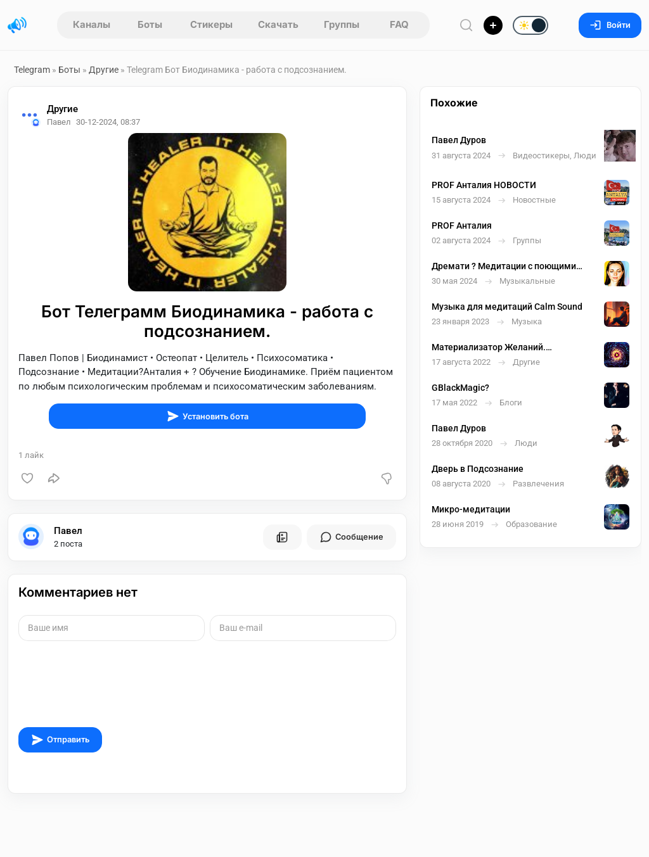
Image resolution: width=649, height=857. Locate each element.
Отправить (60, 739)
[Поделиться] (53, 478)
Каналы (91, 24)
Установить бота (207, 416)
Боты (150, 24)
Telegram (32, 70)
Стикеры (211, 24)
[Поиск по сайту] (466, 25)
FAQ (399, 24)
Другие (104, 70)
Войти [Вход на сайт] (610, 25)
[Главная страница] (17, 25)
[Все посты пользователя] (282, 537)
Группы (341, 24)
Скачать (278, 24)
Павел (68, 530)
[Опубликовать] (493, 25)
